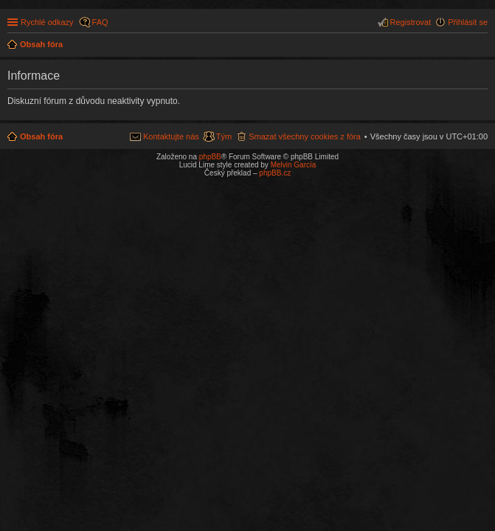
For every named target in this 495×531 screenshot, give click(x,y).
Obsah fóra (41, 136)
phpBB (210, 157)
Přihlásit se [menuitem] (468, 22)
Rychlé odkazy (47, 22)
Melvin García (293, 165)
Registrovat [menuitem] (411, 22)
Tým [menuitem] (224, 136)
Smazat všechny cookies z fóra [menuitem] (305, 136)
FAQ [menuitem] (100, 22)
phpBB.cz (275, 173)
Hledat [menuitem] (482, 46)
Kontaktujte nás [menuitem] (171, 136)
